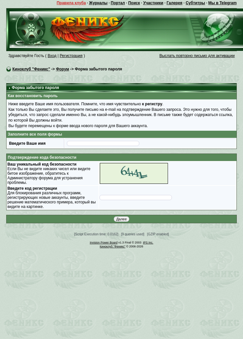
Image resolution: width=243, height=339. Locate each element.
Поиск (134, 3)
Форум (62, 69)
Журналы (98, 3)
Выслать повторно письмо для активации (197, 55)
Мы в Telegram (222, 3)
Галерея (174, 3)
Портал (118, 3)
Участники (153, 3)
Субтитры (195, 3)
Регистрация (71, 55)
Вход (52, 55)
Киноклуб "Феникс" (31, 69)
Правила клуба (71, 3)
